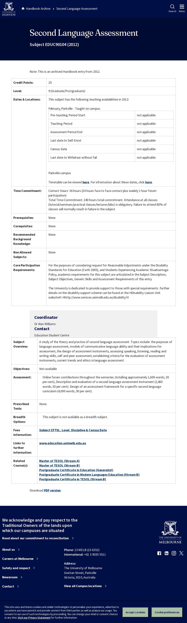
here (86, 182)
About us (8, 550)
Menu (182, 8)
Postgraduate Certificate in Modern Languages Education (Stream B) (89, 474)
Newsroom (10, 577)
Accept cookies (135, 612)
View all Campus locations (83, 586)
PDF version (52, 490)
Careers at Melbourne (17, 559)
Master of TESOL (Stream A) (59, 461)
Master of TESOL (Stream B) (59, 465)
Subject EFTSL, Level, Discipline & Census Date (73, 430)
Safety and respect (16, 568)
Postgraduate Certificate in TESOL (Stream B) (72, 479)
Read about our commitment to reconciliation (35, 538)
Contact (8, 586)
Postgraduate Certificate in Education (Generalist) (76, 470)
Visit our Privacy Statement (34, 617)
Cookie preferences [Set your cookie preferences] (167, 612)
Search (172, 8)
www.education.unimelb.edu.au (62, 443)
